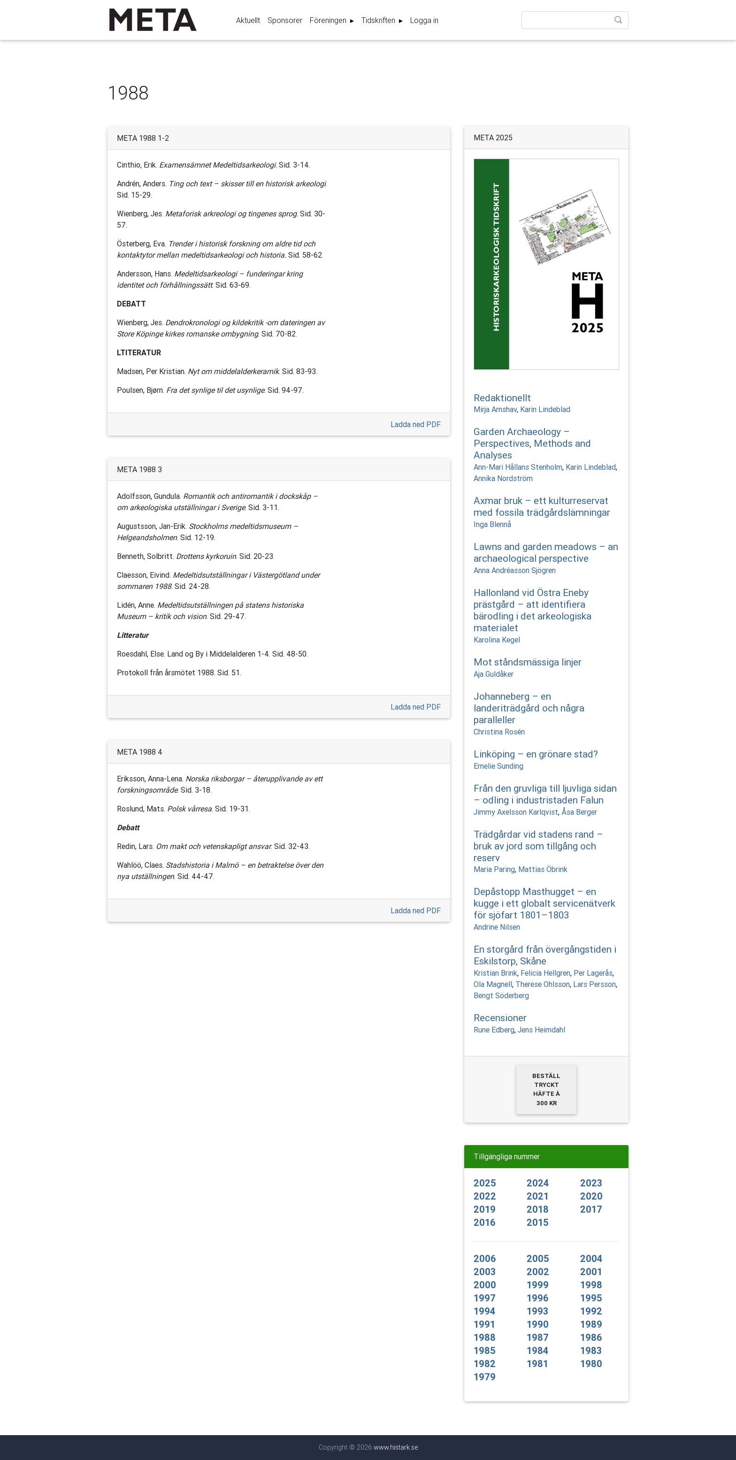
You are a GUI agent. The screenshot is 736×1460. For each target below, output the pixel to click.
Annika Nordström (503, 478)
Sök (619, 22)
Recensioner (500, 1018)
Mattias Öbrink (542, 869)
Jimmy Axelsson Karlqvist (516, 812)
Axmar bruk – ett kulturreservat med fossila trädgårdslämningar (542, 507)
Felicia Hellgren (545, 973)
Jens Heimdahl (541, 1029)
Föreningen (329, 22)
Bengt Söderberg (501, 995)
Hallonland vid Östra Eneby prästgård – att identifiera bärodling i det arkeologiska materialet (532, 610)
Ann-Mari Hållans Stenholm (518, 467)
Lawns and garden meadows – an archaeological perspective (546, 553)
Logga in (424, 22)
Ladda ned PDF (416, 424)
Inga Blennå (492, 524)
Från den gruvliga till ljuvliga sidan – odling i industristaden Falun (545, 794)
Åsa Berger (579, 812)
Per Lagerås (593, 973)
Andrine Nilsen (497, 927)
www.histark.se (396, 1447)
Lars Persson (594, 984)
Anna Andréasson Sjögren (515, 570)
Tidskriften (379, 22)
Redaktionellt (502, 398)
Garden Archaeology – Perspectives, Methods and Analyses (532, 443)
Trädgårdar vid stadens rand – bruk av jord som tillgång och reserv (538, 846)
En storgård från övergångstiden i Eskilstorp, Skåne (545, 955)
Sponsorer (285, 22)
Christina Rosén (499, 731)
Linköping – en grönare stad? (536, 754)
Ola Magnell (493, 984)
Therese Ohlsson (542, 984)
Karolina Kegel (497, 639)
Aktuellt (248, 22)
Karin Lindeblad (545, 409)
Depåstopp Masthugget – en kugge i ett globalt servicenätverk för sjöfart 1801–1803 (544, 903)
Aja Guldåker (494, 674)
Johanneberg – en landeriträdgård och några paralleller (529, 708)
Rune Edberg (494, 1029)
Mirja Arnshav (495, 409)
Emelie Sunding (498, 766)
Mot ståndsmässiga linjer (528, 662)
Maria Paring (494, 869)
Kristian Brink (495, 973)
